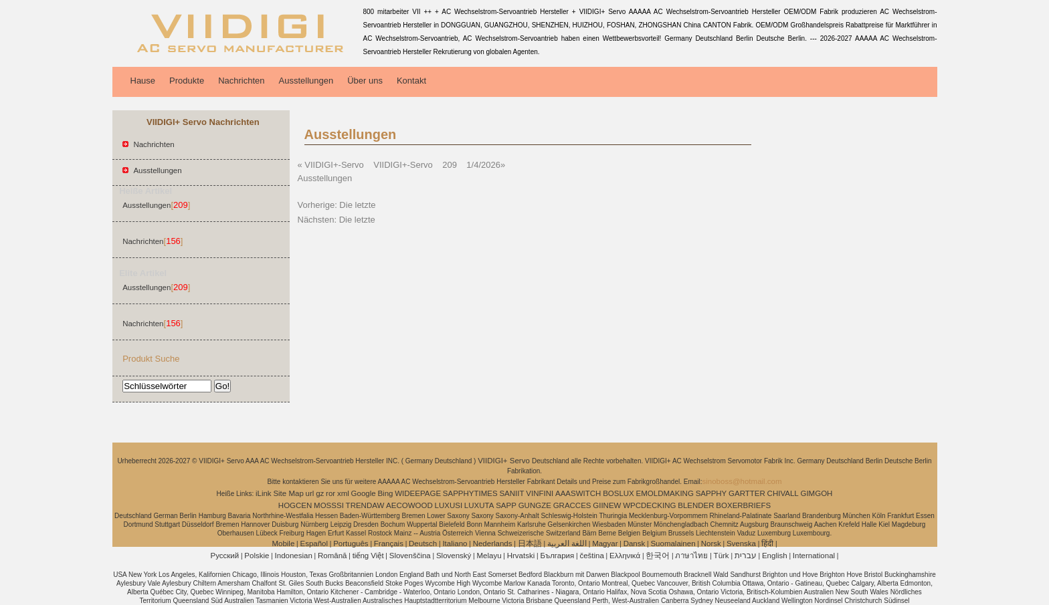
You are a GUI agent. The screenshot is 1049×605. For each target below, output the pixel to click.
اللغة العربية (567, 543)
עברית (746, 556)
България (557, 556)
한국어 (658, 556)
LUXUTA (479, 505)
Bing (385, 493)
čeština (591, 556)
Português (350, 543)
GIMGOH (816, 493)
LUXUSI (449, 505)
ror (330, 493)
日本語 (530, 543)
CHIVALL (783, 493)
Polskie (256, 556)
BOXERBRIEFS (743, 505)
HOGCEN (295, 505)
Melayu (488, 556)
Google (363, 493)
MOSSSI (329, 505)
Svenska (741, 543)
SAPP (506, 505)
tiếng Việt (368, 556)
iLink (264, 493)
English (774, 556)
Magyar (604, 543)
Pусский (225, 556)
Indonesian (293, 556)
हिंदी (767, 543)
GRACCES (572, 505)
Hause (143, 81)
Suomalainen (672, 543)
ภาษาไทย (691, 556)
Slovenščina (410, 556)
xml (343, 493)
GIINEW (607, 505)
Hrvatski (521, 556)
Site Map (288, 493)
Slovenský (453, 556)
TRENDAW (365, 505)
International (814, 556)
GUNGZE (534, 505)
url (310, 493)
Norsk (711, 543)
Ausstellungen (306, 81)
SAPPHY (711, 493)
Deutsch (423, 543)
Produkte (186, 81)
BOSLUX (618, 493)
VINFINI (539, 493)
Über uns (365, 81)
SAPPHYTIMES (470, 493)
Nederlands (492, 543)
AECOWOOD (409, 505)
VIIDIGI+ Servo (505, 461)
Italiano (454, 543)
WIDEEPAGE (418, 493)
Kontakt (411, 81)
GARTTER (747, 493)
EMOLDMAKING (665, 493)
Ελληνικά (624, 556)
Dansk (635, 543)
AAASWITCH (578, 493)
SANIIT (511, 493)
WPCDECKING (649, 505)
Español (314, 543)
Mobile (283, 543)
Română (332, 556)
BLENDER (696, 505)
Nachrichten (241, 81)
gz (320, 493)
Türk (721, 556)
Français (388, 543)
